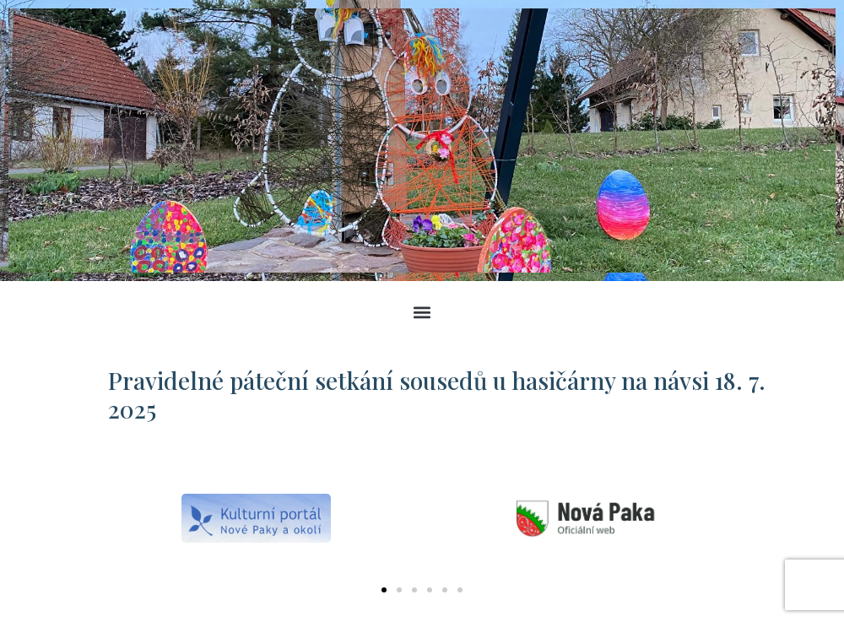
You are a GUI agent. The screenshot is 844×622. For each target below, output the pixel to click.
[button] (422, 312)
